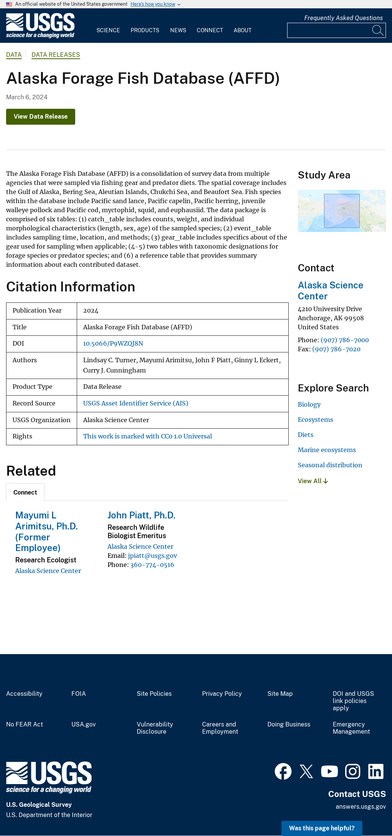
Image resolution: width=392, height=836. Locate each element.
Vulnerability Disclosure (155, 728)
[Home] (40, 36)
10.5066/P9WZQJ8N (113, 343)
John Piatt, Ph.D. (141, 515)
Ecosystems (315, 419)
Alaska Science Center (48, 571)
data (14, 54)
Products (145, 30)
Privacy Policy (222, 693)
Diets (305, 434)
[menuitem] (108, 26)
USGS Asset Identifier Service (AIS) (135, 403)
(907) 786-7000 (345, 340)
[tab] (25, 492)
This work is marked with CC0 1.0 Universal (147, 436)
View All (313, 481)
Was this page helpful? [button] (322, 828)
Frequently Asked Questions (343, 18)
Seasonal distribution (330, 465)
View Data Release (41, 116)
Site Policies (154, 693)
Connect (210, 30)
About (242, 30)
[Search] (378, 30)
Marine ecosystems (327, 450)
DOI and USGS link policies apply (353, 701)
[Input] (336, 30)
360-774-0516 (152, 564)
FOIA (78, 693)
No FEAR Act (24, 724)
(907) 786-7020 (336, 349)
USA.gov (83, 724)
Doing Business (288, 724)
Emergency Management (351, 728)
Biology (309, 404)
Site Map (280, 693)
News (178, 30)
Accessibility (24, 693)
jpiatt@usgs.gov (152, 555)
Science (108, 30)
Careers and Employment (220, 728)
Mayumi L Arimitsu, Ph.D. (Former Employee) (46, 531)
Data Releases (56, 54)
